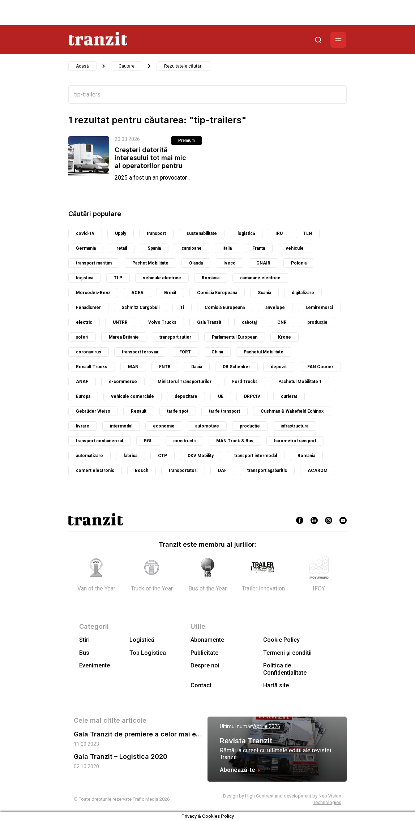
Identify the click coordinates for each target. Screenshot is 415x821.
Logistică (141, 639)
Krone (284, 337)
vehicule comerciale (132, 396)
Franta (258, 248)
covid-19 (85, 233)
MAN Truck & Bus (234, 440)
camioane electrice (260, 277)
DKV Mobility (201, 455)
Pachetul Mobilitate (263, 351)
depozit (279, 366)
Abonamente (207, 639)
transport (156, 233)
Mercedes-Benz (93, 292)
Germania (86, 248)
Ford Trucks (245, 381)
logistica (84, 277)
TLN (307, 233)
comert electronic (95, 470)
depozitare (186, 396)
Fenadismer (88, 307)
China (217, 351)
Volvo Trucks (162, 322)
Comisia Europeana (217, 292)
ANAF (82, 381)
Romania (306, 455)
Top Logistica (147, 652)
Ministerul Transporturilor (184, 381)
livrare (82, 426)
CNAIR (263, 263)
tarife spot (177, 411)
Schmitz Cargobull (140, 307)
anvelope (275, 307)
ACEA (137, 292)
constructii (184, 440)
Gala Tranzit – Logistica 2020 (120, 756)
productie (250, 426)
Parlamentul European (234, 337)
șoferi (82, 337)
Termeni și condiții (287, 652)
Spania (154, 248)
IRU (279, 233)
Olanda (196, 263)
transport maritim (94, 263)
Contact (201, 685)
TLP (118, 277)
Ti (182, 307)
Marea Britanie (124, 337)
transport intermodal (255, 455)
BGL (148, 440)
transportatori (183, 470)
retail (121, 248)
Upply (120, 233)
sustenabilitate (202, 233)
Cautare (126, 66)
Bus (84, 652)
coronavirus (88, 351)
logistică (246, 233)
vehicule (295, 248)
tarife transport (224, 411)
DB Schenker (236, 366)
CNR (282, 322)
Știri (84, 639)
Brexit (170, 292)
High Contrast (259, 796)
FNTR (165, 366)
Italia (227, 248)
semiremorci (319, 307)
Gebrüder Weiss (93, 411)
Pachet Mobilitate (150, 263)
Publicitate (204, 652)
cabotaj (249, 322)
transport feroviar (140, 351)
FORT (185, 351)
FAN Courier (320, 366)
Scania (264, 292)
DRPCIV (252, 396)
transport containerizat (99, 440)
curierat (289, 396)
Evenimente (94, 665)
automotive (207, 426)
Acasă (82, 66)
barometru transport (295, 440)
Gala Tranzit (209, 322)
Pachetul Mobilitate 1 (300, 381)
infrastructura (294, 426)
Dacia (196, 366)
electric (84, 322)
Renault (138, 411)
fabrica (130, 455)
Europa (83, 396)
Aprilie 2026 (266, 726)
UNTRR (120, 322)
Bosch (141, 470)
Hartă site (276, 685)
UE (220, 396)
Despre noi (205, 665)
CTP (162, 455)
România (210, 277)
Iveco (229, 263)
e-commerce (123, 381)
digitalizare (303, 292)
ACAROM (318, 470)
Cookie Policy (281, 639)
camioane (191, 248)
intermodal (121, 426)
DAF (222, 470)
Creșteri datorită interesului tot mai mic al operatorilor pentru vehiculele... (150, 161)
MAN (133, 366)
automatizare (89, 455)
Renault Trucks (91, 366)
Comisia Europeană (225, 307)
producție (317, 322)
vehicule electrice (162, 277)
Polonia (299, 263)
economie (164, 426)
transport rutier (175, 337)
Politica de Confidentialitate (285, 669)
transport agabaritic (267, 470)
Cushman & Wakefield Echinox (292, 411)
